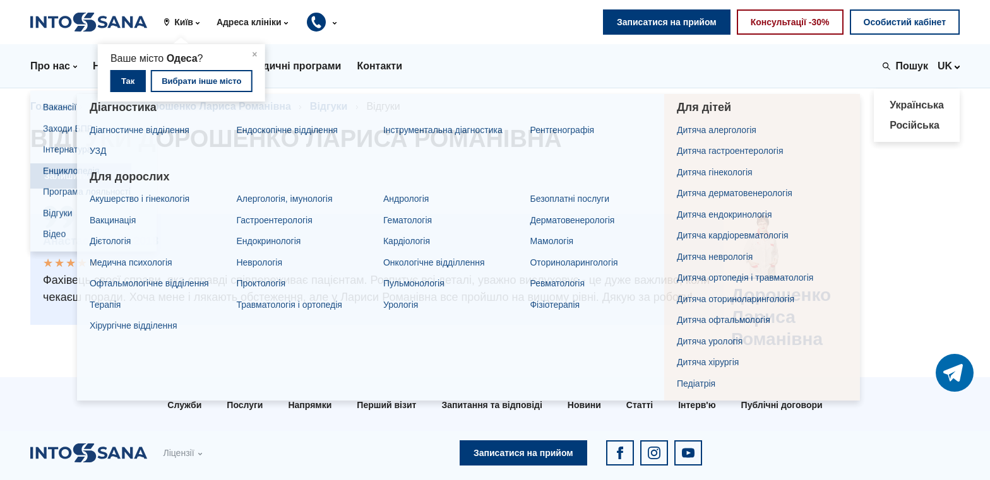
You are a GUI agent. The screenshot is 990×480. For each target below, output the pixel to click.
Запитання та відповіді (491, 405)
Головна (51, 106)
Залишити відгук (80, 176)
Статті (639, 405)
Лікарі (106, 106)
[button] (186, 22)
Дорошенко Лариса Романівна (215, 106)
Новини (584, 405)
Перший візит (386, 405)
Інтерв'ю (696, 405)
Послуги (245, 405)
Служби (184, 405)
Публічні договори (782, 405)
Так (127, 81)
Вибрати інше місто (201, 81)
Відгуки (329, 106)
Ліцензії (178, 453)
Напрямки (309, 405)
